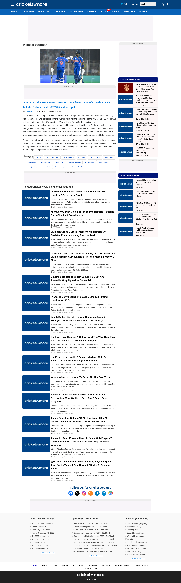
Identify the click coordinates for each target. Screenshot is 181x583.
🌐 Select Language (130, 4)
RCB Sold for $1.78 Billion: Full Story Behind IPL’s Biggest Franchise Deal (146, 86)
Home (14, 11)
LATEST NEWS (27, 11)
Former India (59, 162)
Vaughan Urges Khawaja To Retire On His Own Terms (81, 377)
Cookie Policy (122, 565)
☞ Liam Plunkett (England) (136, 523)
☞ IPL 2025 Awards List (39, 536)
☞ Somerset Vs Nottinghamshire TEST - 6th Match (93, 536)
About (45, 565)
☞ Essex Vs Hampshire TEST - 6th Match (89, 527)
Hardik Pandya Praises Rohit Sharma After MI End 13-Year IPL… (146, 230)
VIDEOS (116, 11)
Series (92, 11)
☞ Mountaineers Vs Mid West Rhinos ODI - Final (92, 552)
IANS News (29, 111)
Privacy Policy (141, 565)
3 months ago (68, 372)
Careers (106, 565)
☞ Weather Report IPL (39, 549)
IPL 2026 (104, 11)
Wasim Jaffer (90, 162)
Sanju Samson (68, 157)
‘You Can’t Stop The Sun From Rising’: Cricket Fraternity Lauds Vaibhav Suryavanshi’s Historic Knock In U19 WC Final (83, 257)
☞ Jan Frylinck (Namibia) (135, 548)
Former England (61, 167)
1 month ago (68, 207)
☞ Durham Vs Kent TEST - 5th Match (87, 549)
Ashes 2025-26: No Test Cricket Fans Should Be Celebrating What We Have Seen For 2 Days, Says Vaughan (79, 398)
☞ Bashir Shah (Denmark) (136, 542)
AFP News (56, 227)
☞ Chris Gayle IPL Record (40, 530)
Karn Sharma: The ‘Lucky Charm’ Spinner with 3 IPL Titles (146, 125)
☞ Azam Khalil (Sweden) (135, 555)
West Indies (109, 157)
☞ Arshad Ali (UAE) (133, 527)
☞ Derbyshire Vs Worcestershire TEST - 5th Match (93, 539)
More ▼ (143, 11)
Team (55, 565)
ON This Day (79, 565)
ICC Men (81, 157)
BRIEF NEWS (129, 11)
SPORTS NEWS (76, 11)
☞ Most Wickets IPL (38, 527)
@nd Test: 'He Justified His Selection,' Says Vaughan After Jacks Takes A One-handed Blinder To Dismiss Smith (81, 465)
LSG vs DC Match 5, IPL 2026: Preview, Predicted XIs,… (145, 193)
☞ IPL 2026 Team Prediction (41, 523)
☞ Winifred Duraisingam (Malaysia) (135, 536)
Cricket (93, 579)
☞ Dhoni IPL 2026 (37, 542)
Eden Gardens (31, 162)
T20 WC (38, 157)
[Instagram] (84, 493)
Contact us (91, 568)
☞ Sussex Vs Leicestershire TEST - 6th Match (91, 533)
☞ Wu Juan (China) (133, 551)
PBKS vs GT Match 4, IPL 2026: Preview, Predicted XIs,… (146, 205)
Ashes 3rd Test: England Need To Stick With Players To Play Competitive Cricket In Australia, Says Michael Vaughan (82, 441)
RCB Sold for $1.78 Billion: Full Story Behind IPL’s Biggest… (146, 182)
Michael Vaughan (78, 167)
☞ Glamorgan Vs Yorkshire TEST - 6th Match (91, 530)
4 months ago (68, 480)
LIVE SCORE (45, 11)
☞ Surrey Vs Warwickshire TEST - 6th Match (90, 523)
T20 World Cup (94, 157)
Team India (47, 167)
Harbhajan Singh (32, 167)
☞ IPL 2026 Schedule (39, 545)
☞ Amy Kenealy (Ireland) (135, 545)
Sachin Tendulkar (52, 157)
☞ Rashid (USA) (131, 530)
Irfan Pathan (103, 162)
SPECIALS (60, 11)
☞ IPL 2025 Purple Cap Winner (43, 539)
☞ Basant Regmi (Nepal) (135, 533)
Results (93, 565)
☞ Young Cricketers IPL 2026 (42, 533)
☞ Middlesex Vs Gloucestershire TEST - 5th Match (93, 542)
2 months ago (68, 292)
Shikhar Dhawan (75, 162)
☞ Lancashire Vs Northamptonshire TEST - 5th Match (94, 545)
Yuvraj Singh (45, 162)
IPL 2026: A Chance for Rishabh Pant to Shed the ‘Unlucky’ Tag (146, 150)
